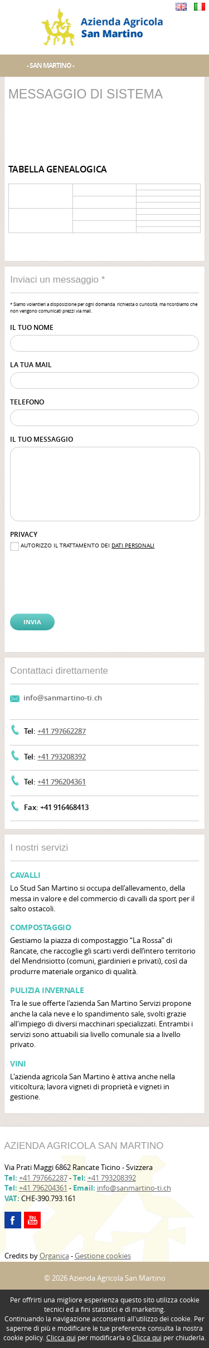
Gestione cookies (103, 1256)
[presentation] (66, 573)
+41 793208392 (61, 757)
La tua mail (31, 364)
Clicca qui (61, 1337)
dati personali (132, 545)
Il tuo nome (32, 327)
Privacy (23, 534)
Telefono (27, 402)
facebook (12, 1220)
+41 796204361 (61, 782)
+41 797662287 (61, 731)
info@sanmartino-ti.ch (62, 698)
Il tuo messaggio (41, 439)
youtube (32, 1220)
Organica (54, 1256)
